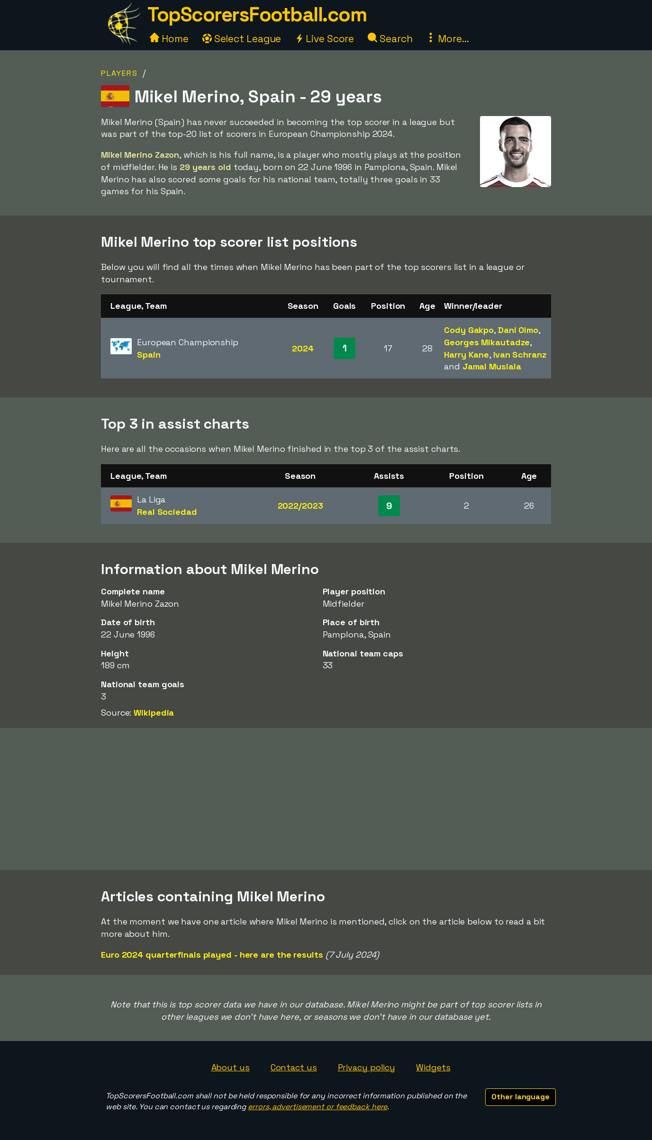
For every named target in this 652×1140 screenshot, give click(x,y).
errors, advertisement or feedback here (317, 1107)
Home (169, 38)
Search (390, 38)
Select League (241, 38)
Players (119, 73)
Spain (149, 354)
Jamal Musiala (491, 366)
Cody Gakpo (469, 329)
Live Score (324, 38)
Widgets (433, 1067)
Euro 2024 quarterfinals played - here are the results (212, 954)
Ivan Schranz (519, 354)
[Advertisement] (326, 799)
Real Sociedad (167, 511)
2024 (303, 348)
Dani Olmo (518, 329)
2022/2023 (300, 505)
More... (447, 38)
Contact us (294, 1067)
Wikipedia (154, 712)
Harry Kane (466, 354)
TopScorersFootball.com (256, 14)
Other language (520, 1097)
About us (230, 1067)
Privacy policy (367, 1067)
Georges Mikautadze (487, 342)
